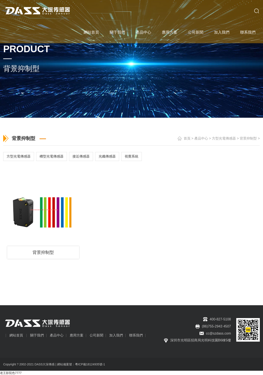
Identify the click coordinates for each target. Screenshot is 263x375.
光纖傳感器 (107, 156)
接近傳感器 (81, 156)
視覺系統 (131, 156)
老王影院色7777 (11, 373)
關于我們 (117, 32)
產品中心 (143, 32)
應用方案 (169, 32)
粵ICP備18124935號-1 (90, 364)
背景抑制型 (248, 138)
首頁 (187, 138)
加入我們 (221, 32)
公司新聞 (195, 32)
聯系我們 (248, 32)
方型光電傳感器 (224, 138)
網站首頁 (91, 32)
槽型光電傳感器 (52, 156)
